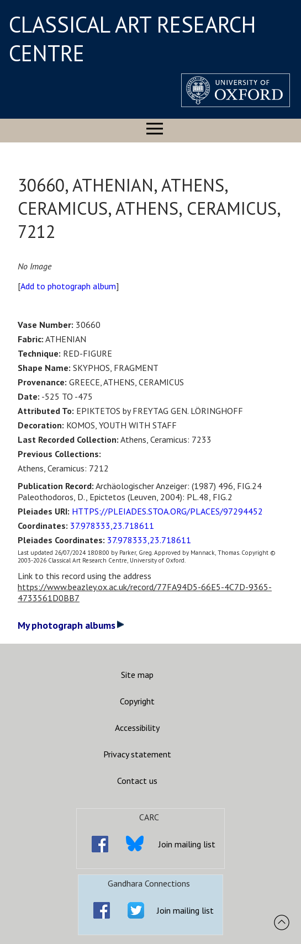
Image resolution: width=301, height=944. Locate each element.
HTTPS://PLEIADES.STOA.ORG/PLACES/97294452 (167, 511)
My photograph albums (71, 625)
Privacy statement (137, 754)
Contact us (137, 780)
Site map (137, 674)
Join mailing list (187, 844)
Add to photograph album (68, 285)
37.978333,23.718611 (112, 525)
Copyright (137, 701)
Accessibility (137, 727)
